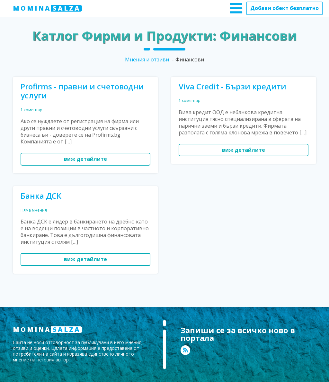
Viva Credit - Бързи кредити (232, 86)
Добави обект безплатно (284, 8)
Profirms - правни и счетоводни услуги (82, 91)
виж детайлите (85, 158)
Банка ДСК (41, 196)
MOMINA (47, 8)
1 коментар (31, 110)
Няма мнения (34, 210)
